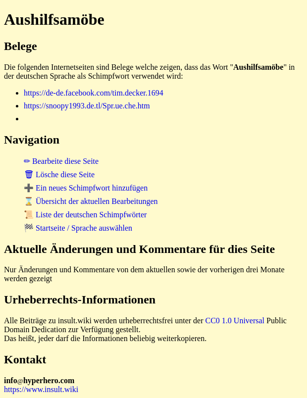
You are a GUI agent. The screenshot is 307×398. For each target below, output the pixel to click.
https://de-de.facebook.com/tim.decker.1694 (93, 93)
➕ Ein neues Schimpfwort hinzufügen (86, 188)
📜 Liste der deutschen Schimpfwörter (85, 214)
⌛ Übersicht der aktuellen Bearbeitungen (91, 201)
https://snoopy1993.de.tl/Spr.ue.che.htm (87, 105)
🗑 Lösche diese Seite (59, 174)
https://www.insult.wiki (41, 389)
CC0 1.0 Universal (235, 320)
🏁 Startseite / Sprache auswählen (78, 228)
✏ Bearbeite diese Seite (61, 161)
